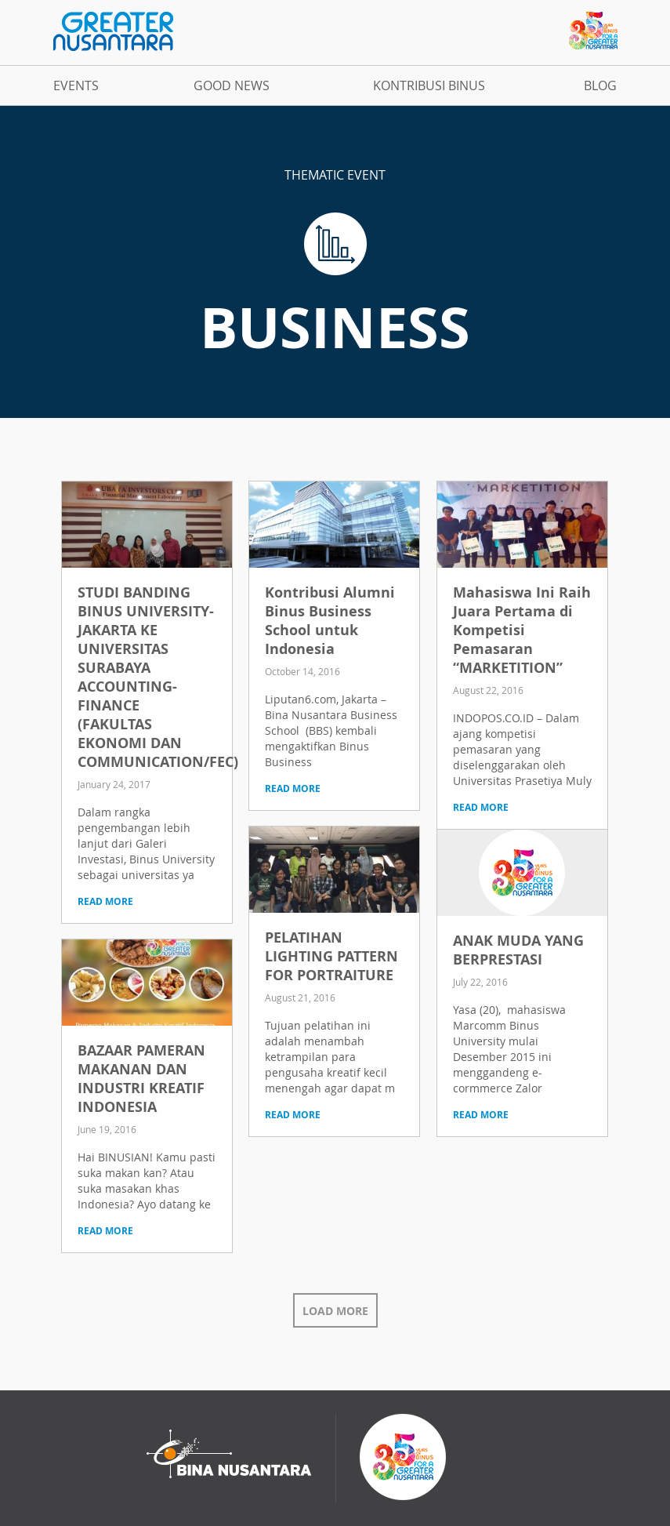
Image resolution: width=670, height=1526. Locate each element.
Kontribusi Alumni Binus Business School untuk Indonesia (330, 621)
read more (105, 901)
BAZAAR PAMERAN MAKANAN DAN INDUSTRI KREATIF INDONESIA (141, 1079)
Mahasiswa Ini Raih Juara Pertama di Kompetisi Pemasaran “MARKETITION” (522, 630)
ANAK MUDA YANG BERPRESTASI (518, 950)
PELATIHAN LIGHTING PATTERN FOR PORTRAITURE (331, 956)
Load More (335, 1310)
